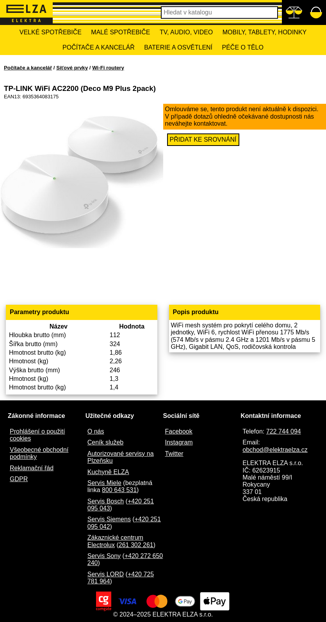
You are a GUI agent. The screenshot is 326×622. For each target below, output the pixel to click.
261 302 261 (136, 545)
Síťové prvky (72, 68)
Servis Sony (104, 556)
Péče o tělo (243, 47)
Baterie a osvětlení (178, 47)
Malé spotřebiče (120, 32)
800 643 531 (119, 490)
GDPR (19, 479)
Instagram (179, 442)
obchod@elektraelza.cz (275, 449)
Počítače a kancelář (98, 47)
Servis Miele (104, 483)
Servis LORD (105, 574)
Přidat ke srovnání (203, 139)
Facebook (178, 431)
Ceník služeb (105, 442)
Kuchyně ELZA (108, 472)
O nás (95, 431)
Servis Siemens (109, 519)
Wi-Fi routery (108, 68)
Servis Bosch (105, 501)
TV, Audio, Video (186, 32)
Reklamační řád (31, 468)
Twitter (174, 453)
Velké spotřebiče (51, 32)
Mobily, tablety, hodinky (264, 32)
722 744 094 (283, 431)
